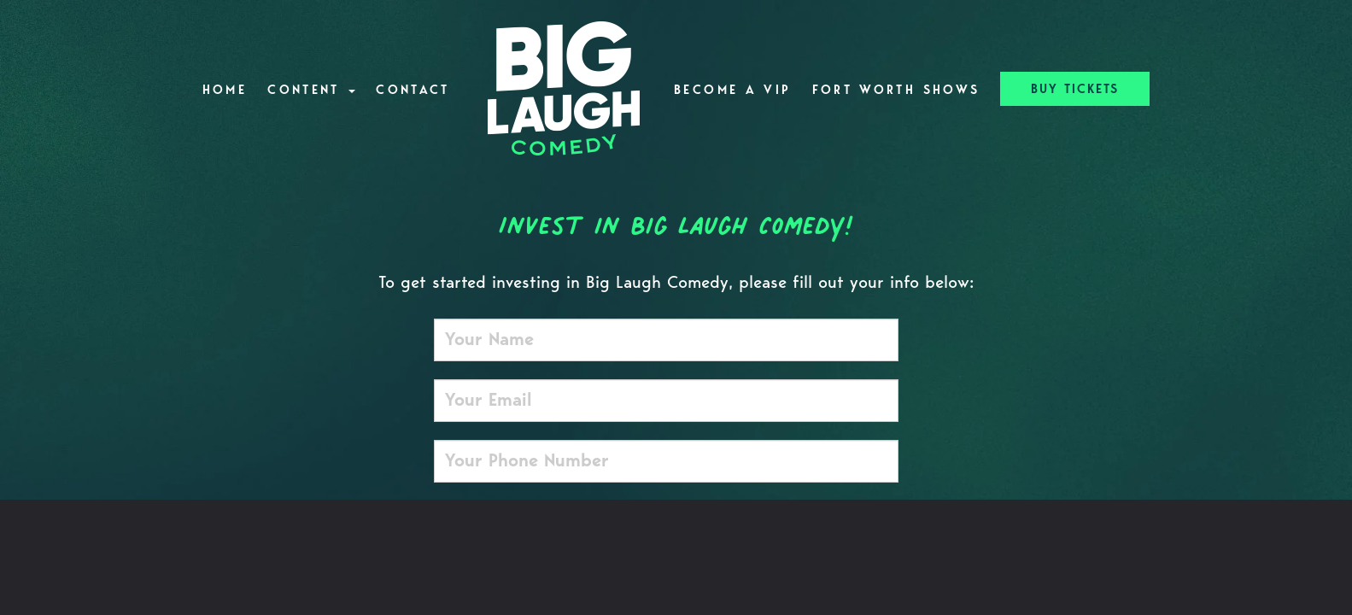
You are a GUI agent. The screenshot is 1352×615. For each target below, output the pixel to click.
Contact (413, 89)
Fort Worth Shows (896, 89)
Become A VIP (732, 89)
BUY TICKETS (1075, 89)
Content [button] (311, 89)
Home (224, 89)
